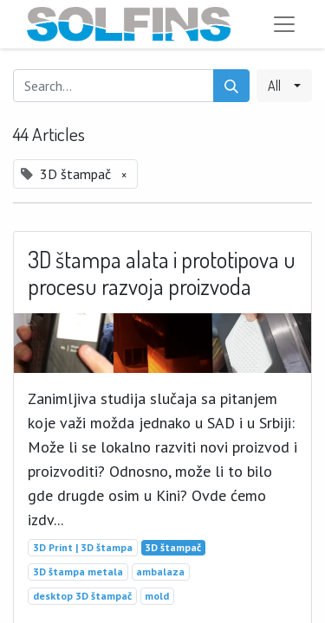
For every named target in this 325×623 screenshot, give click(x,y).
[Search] (231, 85)
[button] (284, 85)
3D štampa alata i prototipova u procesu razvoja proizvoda (162, 273)
